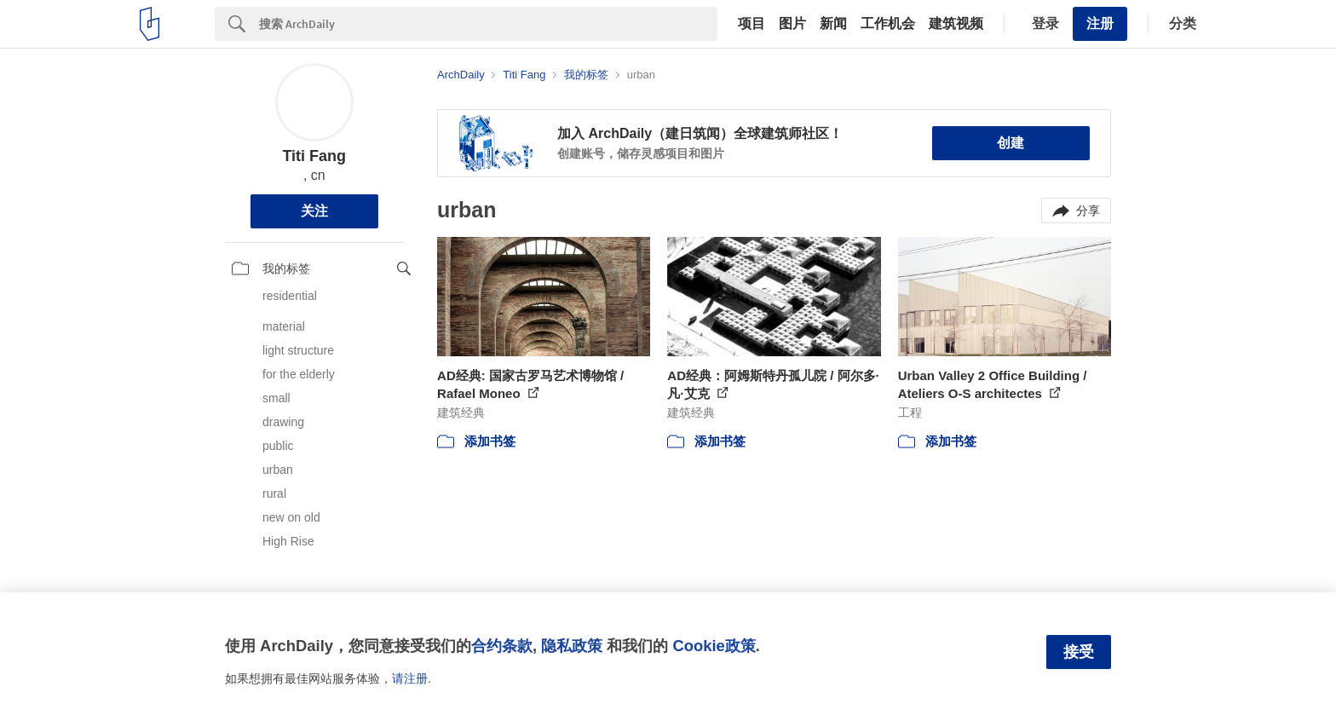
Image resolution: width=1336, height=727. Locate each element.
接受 (1078, 652)
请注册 (410, 678)
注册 (1100, 23)
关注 (314, 211)
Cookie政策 (713, 646)
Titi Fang (314, 155)
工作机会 (888, 24)
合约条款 (502, 646)
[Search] (488, 24)
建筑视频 (956, 24)
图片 (792, 24)
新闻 (833, 24)
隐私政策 (571, 646)
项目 (751, 24)
